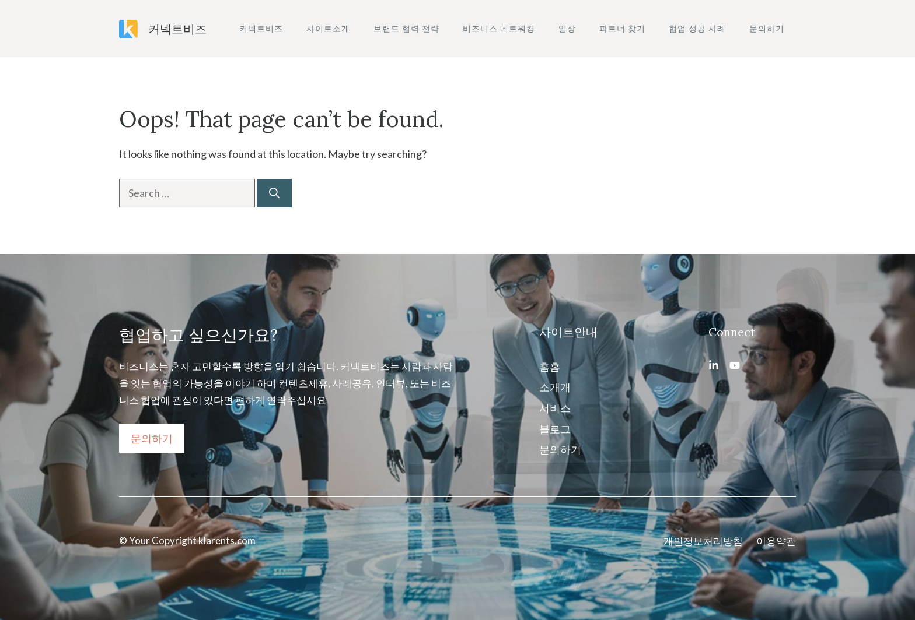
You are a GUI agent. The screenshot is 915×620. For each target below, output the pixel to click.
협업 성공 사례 (697, 28)
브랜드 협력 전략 (406, 28)
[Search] (274, 193)
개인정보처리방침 (703, 541)
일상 (567, 28)
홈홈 (549, 366)
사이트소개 (328, 28)
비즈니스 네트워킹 (499, 28)
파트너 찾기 (622, 28)
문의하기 (766, 28)
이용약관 (776, 541)
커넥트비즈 (177, 29)
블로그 (555, 428)
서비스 (555, 407)
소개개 (555, 387)
